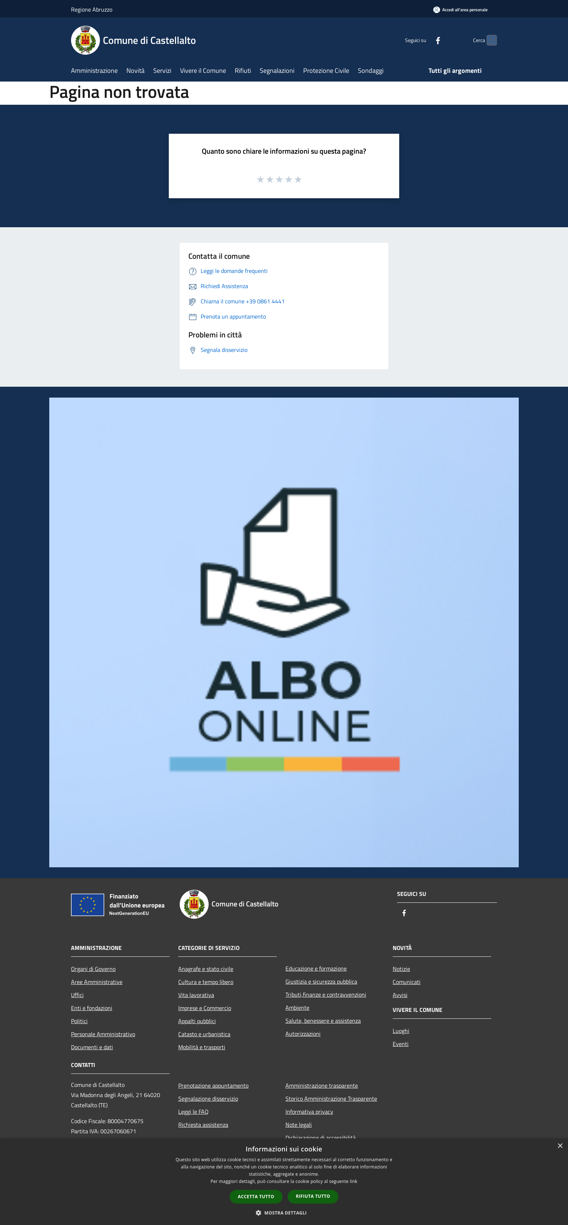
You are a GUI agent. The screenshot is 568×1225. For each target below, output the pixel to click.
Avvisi (400, 995)
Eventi (401, 1043)
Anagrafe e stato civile (205, 968)
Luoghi (401, 1030)
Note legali (298, 1124)
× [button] (560, 1146)
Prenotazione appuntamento (213, 1085)
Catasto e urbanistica (204, 1034)
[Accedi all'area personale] (460, 9)
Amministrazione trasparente (321, 1085)
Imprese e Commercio (204, 1008)
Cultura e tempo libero (205, 981)
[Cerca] (488, 40)
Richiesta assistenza (203, 1124)
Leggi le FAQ (193, 1111)
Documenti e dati (92, 1047)
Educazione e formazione (316, 968)
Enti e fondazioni (91, 1008)
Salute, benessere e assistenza (323, 1020)
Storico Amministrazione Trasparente (331, 1098)
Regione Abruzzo (91, 9)
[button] (284, 1212)
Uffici (77, 995)
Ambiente (297, 1007)
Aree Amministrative (96, 981)
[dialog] (284, 1181)
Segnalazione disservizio (208, 1098)
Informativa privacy (309, 1111)
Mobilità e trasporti (201, 1047)
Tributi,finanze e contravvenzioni (325, 994)
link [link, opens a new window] (354, 1181)
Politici (79, 1021)
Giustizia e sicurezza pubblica (321, 981)
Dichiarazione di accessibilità (320, 1137)
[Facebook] (424, 40)
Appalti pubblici (197, 1021)
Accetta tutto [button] (256, 1196)
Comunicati (407, 981)
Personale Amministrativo (103, 1034)
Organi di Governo (93, 968)
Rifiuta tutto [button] (313, 1196)
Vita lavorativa (196, 995)
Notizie (401, 968)
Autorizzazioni (303, 1033)
